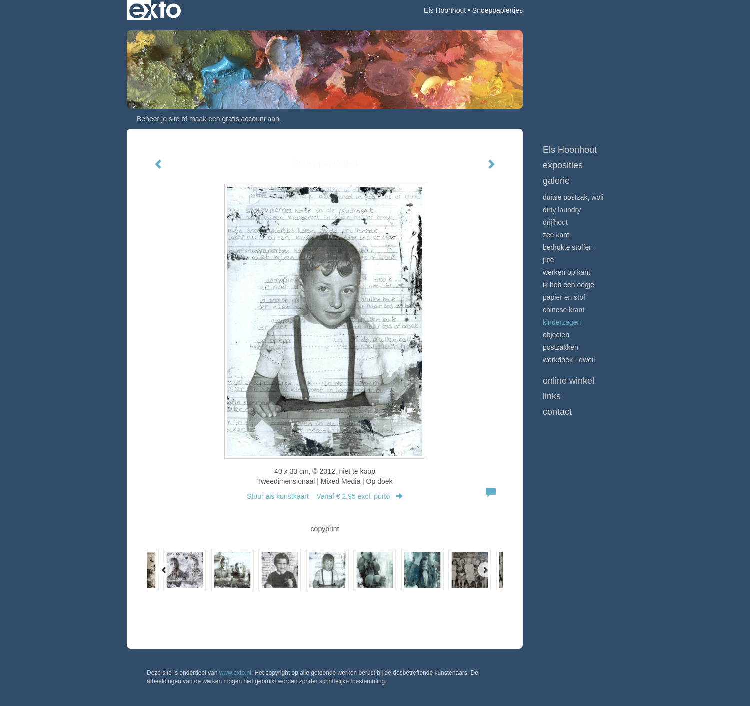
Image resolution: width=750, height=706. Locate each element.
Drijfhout (555, 222)
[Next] (485, 569)
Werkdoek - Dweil (569, 360)
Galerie (556, 181)
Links (552, 396)
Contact (557, 412)
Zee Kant (556, 235)
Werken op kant (566, 272)
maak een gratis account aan (235, 119)
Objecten (556, 335)
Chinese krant (563, 310)
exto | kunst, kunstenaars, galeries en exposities (155, 10)
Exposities (563, 165)
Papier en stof (564, 297)
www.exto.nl (236, 672)
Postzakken (560, 347)
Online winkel (568, 381)
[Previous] (164, 569)
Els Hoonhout (445, 10)
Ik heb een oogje (568, 285)
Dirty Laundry (562, 210)
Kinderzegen (562, 322)
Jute (548, 260)
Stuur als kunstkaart (325, 496)
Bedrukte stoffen (568, 247)
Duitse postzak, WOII (573, 197)
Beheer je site (158, 119)
